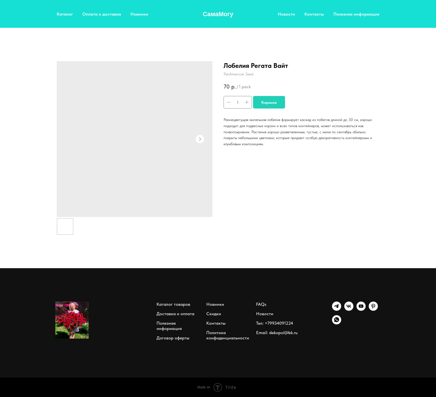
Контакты (314, 14)
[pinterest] (373, 309)
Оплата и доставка (101, 14)
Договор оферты (173, 338)
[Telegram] (336, 309)
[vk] (348, 309)
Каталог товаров (173, 304)
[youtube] (361, 309)
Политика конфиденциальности (227, 335)
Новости (286, 14)
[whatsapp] (336, 322)
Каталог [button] (65, 14)
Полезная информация (356, 14)
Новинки (139, 14)
